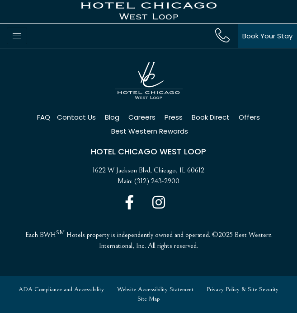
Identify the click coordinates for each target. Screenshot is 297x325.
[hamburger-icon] (17, 36)
